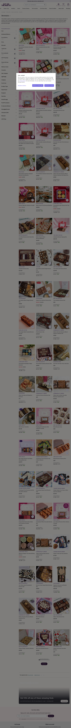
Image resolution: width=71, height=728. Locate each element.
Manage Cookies (22, 85)
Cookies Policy (23, 80)
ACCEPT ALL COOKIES (49, 85)
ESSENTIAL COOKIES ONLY (38, 85)
